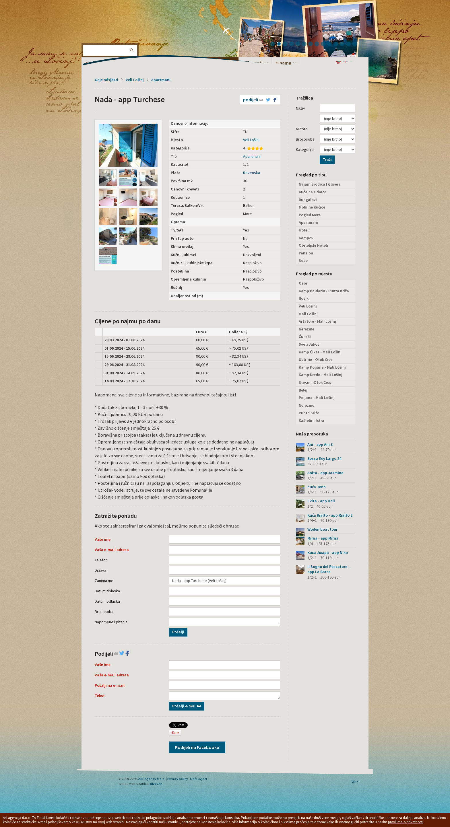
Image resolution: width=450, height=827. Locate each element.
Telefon (101, 560)
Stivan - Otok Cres (315, 382)
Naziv (300, 108)
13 (350, 44)
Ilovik (304, 298)
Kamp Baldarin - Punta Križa (324, 290)
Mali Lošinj (308, 313)
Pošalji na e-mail (110, 685)
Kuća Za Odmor (312, 191)
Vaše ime (102, 539)
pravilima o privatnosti (405, 822)
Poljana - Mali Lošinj (317, 397)
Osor (303, 283)
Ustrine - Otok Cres (316, 359)
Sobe (303, 260)
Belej (303, 390)
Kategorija (305, 149)
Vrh (356, 781)
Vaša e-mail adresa (112, 549)
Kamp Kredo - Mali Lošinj (320, 374)
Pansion (306, 253)
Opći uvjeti (198, 779)
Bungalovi (308, 199)
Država (100, 570)
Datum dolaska (107, 591)
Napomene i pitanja (111, 621)
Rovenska (251, 172)
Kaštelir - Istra (311, 420)
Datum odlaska (107, 601)
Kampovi (307, 237)
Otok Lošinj (100, 23)
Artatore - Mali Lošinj (317, 321)
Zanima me (104, 580)
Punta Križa (309, 412)
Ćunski (305, 336)
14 (356, 44)
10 (331, 44)
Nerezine (306, 329)
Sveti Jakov (309, 344)
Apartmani (160, 79)
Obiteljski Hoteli (313, 245)
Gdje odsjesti (106, 79)
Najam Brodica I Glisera (320, 184)
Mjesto (302, 128)
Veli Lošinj (135, 79)
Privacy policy (177, 779)
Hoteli (304, 230)
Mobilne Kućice (312, 207)
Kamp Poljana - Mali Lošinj (322, 367)
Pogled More (310, 214)
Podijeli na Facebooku (197, 747)
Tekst (100, 695)
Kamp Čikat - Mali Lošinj (320, 352)
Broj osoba (104, 611)
